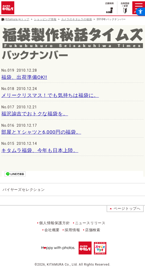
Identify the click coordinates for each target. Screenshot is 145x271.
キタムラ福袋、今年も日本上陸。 (39, 150)
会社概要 (52, 230)
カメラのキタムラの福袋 (76, 19)
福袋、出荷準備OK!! (24, 77)
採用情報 (72, 230)
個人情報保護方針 (54, 223)
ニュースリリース (90, 223)
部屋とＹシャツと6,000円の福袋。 (41, 132)
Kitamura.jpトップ (17, 19)
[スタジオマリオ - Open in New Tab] (100, 252)
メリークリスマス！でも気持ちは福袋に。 (50, 95)
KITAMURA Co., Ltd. (62, 264)
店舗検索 (92, 230)
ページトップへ (127, 208)
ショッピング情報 (45, 19)
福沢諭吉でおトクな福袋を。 (34, 114)
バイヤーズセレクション (24, 189)
